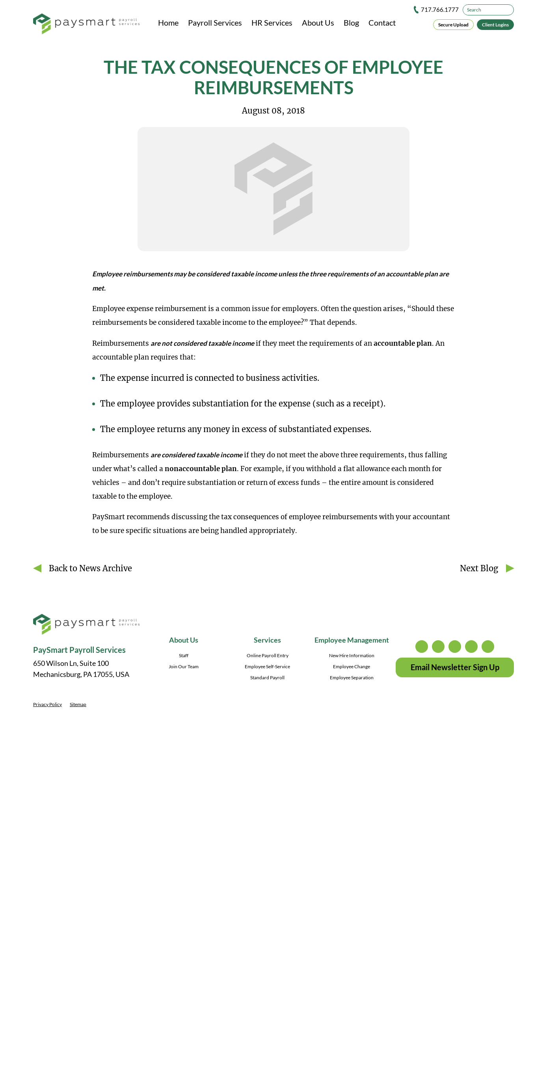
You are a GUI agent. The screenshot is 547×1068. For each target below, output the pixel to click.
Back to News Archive (90, 568)
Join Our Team (184, 666)
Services (267, 640)
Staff (183, 655)
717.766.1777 (440, 9)
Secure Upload (453, 25)
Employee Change (351, 666)
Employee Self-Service (267, 666)
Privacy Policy (47, 704)
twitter (438, 646)
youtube (488, 646)
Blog (351, 22)
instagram (421, 646)
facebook (454, 646)
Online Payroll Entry (267, 655)
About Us (318, 22)
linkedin (471, 646)
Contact (382, 22)
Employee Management (351, 640)
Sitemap (78, 704)
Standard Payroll (267, 677)
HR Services (271, 22)
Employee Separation (352, 677)
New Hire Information (351, 655)
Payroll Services (215, 22)
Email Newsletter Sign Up (455, 667)
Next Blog (479, 568)
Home (168, 22)
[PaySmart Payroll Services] (86, 24)
